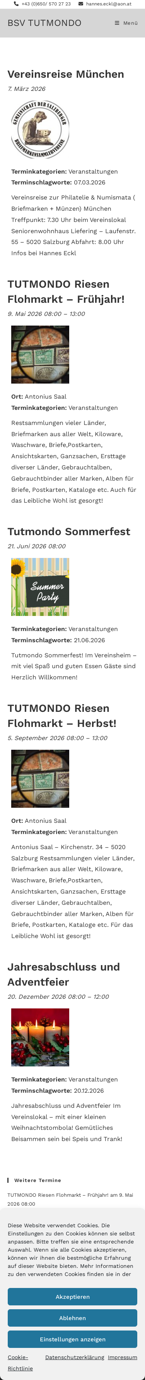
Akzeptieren (73, 1296)
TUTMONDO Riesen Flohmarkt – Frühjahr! (58, 1195)
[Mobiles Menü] (126, 23)
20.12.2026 (89, 1090)
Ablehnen (72, 1318)
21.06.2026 (89, 640)
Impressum (122, 1357)
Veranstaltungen (93, 171)
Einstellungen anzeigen (73, 1339)
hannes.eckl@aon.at (104, 4)
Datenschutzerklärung (74, 1357)
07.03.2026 (90, 182)
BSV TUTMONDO (44, 22)
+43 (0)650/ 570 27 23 (42, 4)
